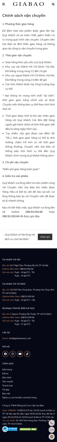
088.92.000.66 (26, 269)
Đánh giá (45, 236)
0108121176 (23, 410)
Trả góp (5, 389)
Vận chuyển (7, 381)
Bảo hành (6, 377)
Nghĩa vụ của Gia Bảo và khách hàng (19, 397)
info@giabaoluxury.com (20, 338)
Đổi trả (5, 373)
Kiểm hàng (7, 369)
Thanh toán (7, 385)
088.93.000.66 (28, 296)
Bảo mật (6, 393)
